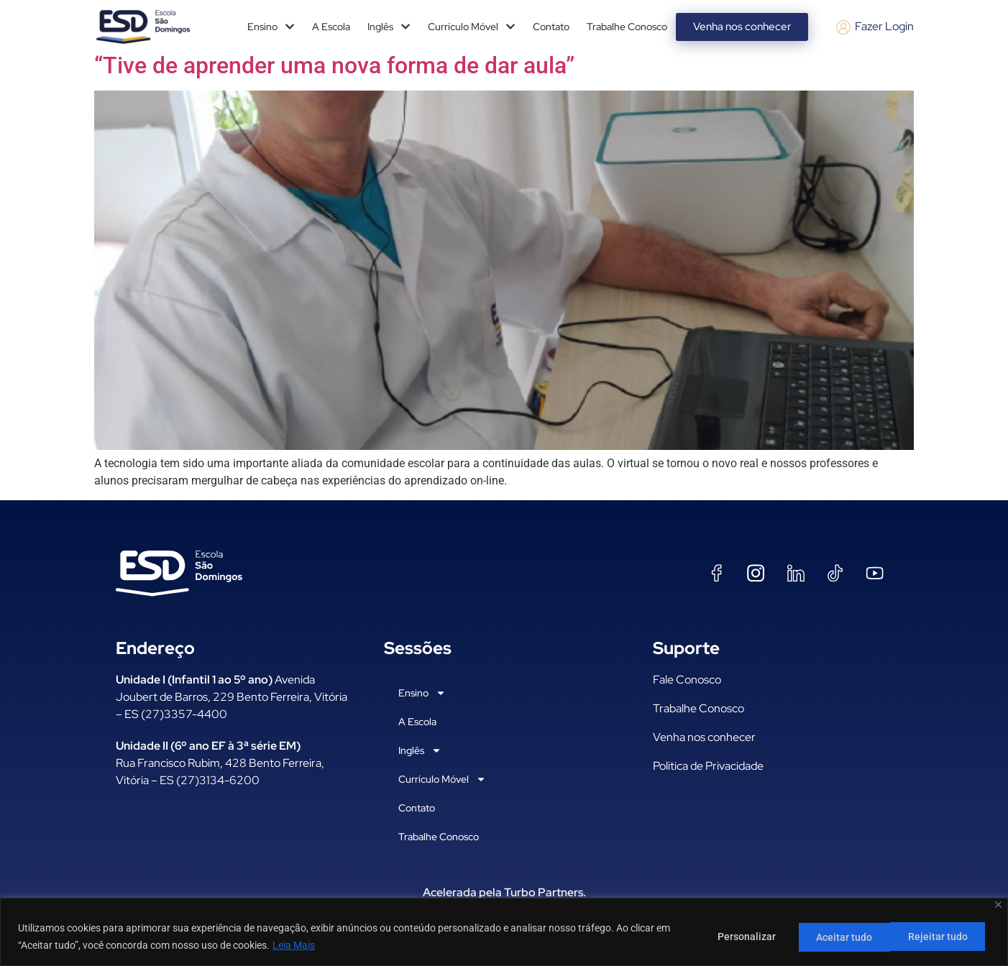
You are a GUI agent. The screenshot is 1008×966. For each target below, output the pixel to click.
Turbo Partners (543, 892)
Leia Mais (293, 945)
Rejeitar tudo (840, 936)
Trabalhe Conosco (627, 26)
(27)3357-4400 (184, 714)
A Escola (331, 26)
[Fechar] (998, 904)
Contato (551, 26)
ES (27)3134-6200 (210, 780)
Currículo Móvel (472, 26)
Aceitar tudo (943, 936)
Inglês (389, 26)
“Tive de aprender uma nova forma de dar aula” (334, 65)
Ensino (271, 26)
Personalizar (736, 936)
